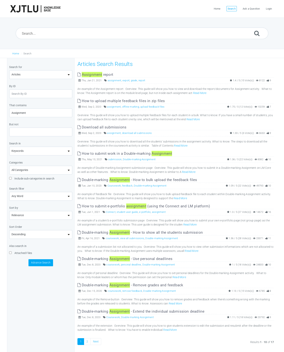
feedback (127, 185)
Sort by (13, 207)
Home (15, 53)
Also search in (18, 246)
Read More (200, 93)
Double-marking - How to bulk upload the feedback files (137, 180)
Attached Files (20, 253)
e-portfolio (145, 211)
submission (115, 159)
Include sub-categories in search (31, 178)
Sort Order (15, 226)
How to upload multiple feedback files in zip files (121, 101)
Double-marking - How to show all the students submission (140, 232)
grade (134, 80)
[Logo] (35, 8)
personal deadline (131, 264)
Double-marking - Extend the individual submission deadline (140, 311)
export (126, 80)
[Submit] (257, 33)
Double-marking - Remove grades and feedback (130, 285)
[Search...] (142, 33)
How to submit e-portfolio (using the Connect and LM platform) (143, 206)
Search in (15, 143)
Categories (16, 162)
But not (13, 124)
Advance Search (41, 262)
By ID (12, 86)
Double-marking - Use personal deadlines (124, 258)
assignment (114, 80)
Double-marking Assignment (139, 159)
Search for (15, 67)
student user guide (127, 211)
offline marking (130, 106)
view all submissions (132, 238)
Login (269, 8)
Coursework (114, 185)
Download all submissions (101, 127)
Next (96, 341)
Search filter (16, 188)
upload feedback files (152, 106)
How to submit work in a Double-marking (124, 153)
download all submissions (137, 133)
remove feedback (132, 290)
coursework (112, 238)
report (95, 74)
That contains (18, 105)
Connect (110, 211)
